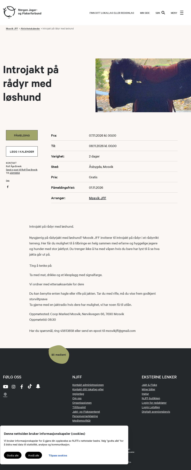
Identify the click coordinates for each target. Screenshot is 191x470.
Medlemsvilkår (81, 420)
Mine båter (148, 389)
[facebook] (21, 386)
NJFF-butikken (151, 398)
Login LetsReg (151, 407)
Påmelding (22, 135)
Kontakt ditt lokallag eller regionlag (88, 391)
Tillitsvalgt (79, 407)
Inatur (145, 394)
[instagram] (13, 386)
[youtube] (5, 386)
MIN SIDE (145, 12)
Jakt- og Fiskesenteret (86, 411)
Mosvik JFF (12, 28)
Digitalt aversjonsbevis (156, 411)
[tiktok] (30, 386)
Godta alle (12, 455)
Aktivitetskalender (30, 28)
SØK (160, 12)
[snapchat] (38, 386)
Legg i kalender (22, 151)
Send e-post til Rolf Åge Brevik (21, 169)
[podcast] (5, 394)
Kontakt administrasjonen (88, 385)
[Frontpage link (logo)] (9, 12)
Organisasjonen (82, 402)
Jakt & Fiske (149, 385)
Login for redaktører (154, 402)
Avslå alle (33, 455)
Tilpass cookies (58, 455)
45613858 (15, 172)
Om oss (77, 398)
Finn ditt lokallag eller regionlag (112, 12)
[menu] (177, 13)
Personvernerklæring (85, 416)
